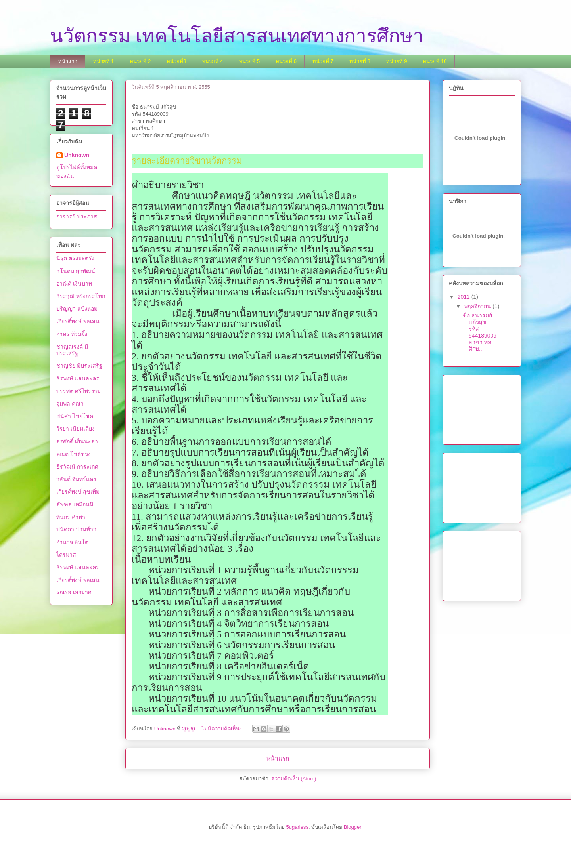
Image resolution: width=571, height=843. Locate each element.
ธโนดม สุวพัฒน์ (75, 271)
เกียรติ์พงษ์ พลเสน (78, 321)
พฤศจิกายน (478, 306)
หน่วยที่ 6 (286, 61)
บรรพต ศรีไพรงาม (78, 391)
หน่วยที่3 (176, 61)
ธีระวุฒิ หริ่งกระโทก (80, 296)
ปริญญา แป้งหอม (77, 308)
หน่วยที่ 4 (212, 61)
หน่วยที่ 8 (359, 61)
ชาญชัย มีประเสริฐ (79, 365)
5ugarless (297, 827)
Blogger (352, 827)
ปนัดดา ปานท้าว (76, 529)
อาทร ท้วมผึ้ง (71, 334)
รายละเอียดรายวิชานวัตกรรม (187, 161)
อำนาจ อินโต (72, 542)
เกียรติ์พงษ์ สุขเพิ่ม (78, 491)
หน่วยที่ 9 (396, 61)
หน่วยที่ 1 (103, 61)
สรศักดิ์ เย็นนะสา (77, 441)
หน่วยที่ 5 (249, 61)
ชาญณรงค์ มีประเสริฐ (72, 350)
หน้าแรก (67, 61)
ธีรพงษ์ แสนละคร (77, 378)
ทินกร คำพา (70, 517)
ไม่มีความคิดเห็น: (221, 729)
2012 (464, 297)
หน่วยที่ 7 (322, 61)
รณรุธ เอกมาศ (74, 592)
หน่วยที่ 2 (140, 61)
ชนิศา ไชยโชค (74, 416)
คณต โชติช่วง (73, 454)
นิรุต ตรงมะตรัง (75, 258)
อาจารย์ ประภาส (76, 216)
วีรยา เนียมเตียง (75, 428)
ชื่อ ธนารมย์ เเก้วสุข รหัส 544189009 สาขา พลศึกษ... (479, 332)
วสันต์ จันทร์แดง (76, 479)
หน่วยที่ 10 (434, 61)
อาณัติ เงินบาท (74, 283)
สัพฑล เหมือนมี (74, 504)
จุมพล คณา (70, 404)
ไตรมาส (66, 554)
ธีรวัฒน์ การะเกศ (77, 466)
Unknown (76, 155)
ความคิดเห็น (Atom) (293, 779)
